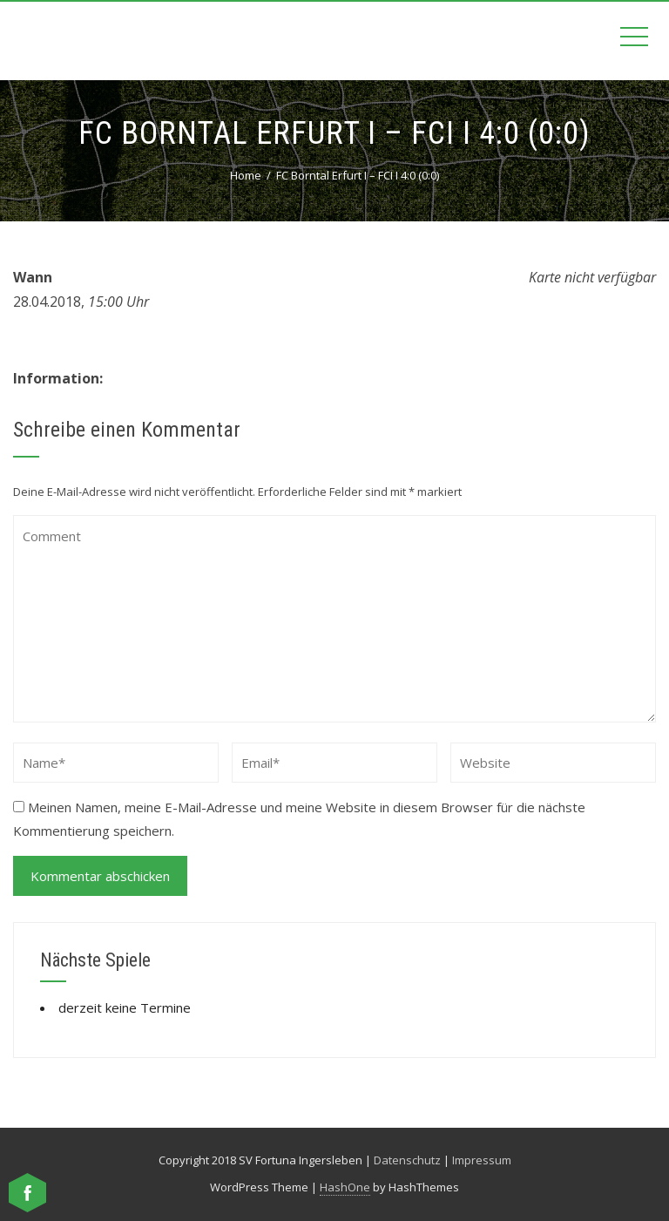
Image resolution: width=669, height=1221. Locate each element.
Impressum (481, 1160)
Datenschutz (407, 1160)
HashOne (345, 1187)
